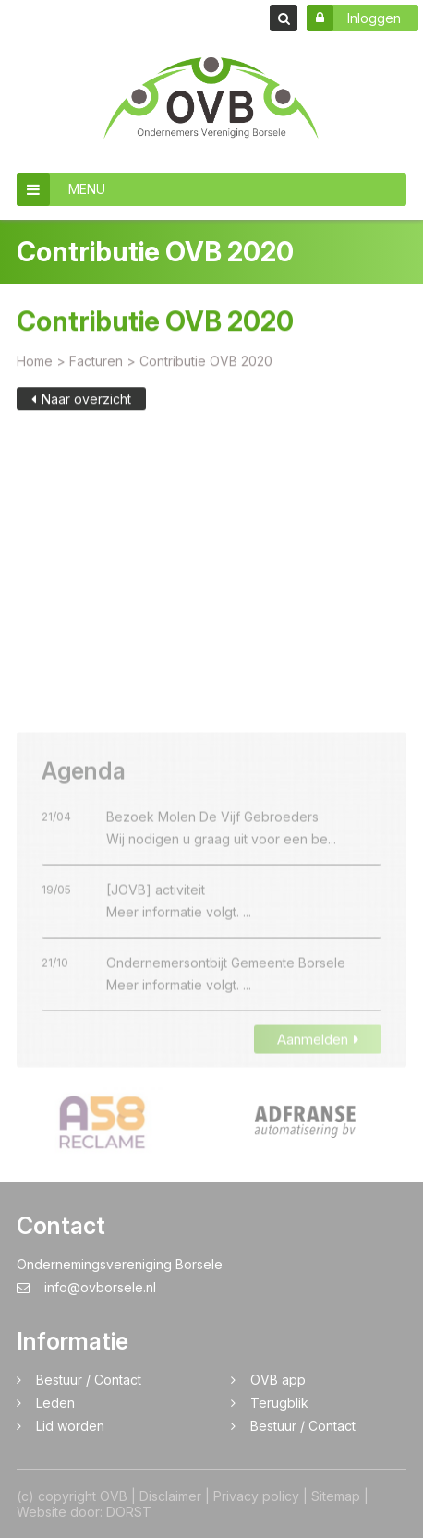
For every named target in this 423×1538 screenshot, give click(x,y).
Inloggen (354, 18)
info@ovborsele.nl (86, 1287)
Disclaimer (170, 1496)
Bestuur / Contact (88, 1379)
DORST (128, 1512)
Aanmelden (317, 1060)
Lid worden (70, 1426)
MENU (61, 189)
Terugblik (279, 1403)
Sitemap (335, 1496)
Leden (55, 1403)
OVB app (278, 1379)
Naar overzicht (81, 401)
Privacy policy (256, 1496)
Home (35, 363)
